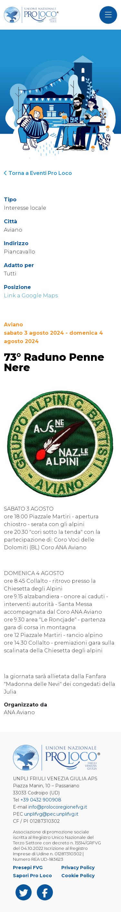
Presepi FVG (28, 867)
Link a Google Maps (31, 296)
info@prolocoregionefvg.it (57, 807)
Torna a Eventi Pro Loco (38, 173)
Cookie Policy (78, 875)
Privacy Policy (78, 867)
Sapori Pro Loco (32, 875)
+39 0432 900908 (40, 800)
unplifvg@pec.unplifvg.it (51, 814)
